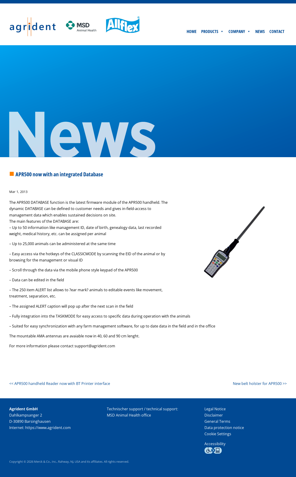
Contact (276, 31)
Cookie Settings (217, 434)
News (260, 31)
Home (192, 31)
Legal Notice (215, 408)
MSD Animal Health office (129, 415)
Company (239, 31)
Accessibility (214, 443)
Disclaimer (213, 415)
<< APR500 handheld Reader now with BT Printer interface (59, 383)
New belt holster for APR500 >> (260, 383)
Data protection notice (224, 427)
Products (212, 31)
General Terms (217, 421)
